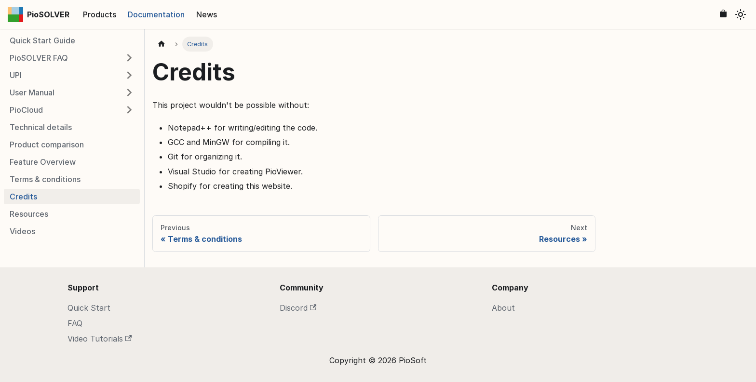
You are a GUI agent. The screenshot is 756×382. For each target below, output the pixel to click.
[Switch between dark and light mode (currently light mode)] (740, 14)
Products (99, 14)
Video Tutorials (100, 338)
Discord (298, 308)
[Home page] (161, 44)
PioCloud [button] (26, 110)
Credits (23, 196)
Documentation (156, 14)
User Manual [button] (32, 92)
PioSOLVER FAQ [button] (39, 58)
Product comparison (47, 144)
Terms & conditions (45, 179)
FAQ (75, 323)
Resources (29, 214)
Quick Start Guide (42, 40)
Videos (22, 231)
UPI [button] (16, 75)
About (503, 308)
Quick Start (89, 308)
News (206, 14)
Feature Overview (43, 162)
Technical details (41, 127)
